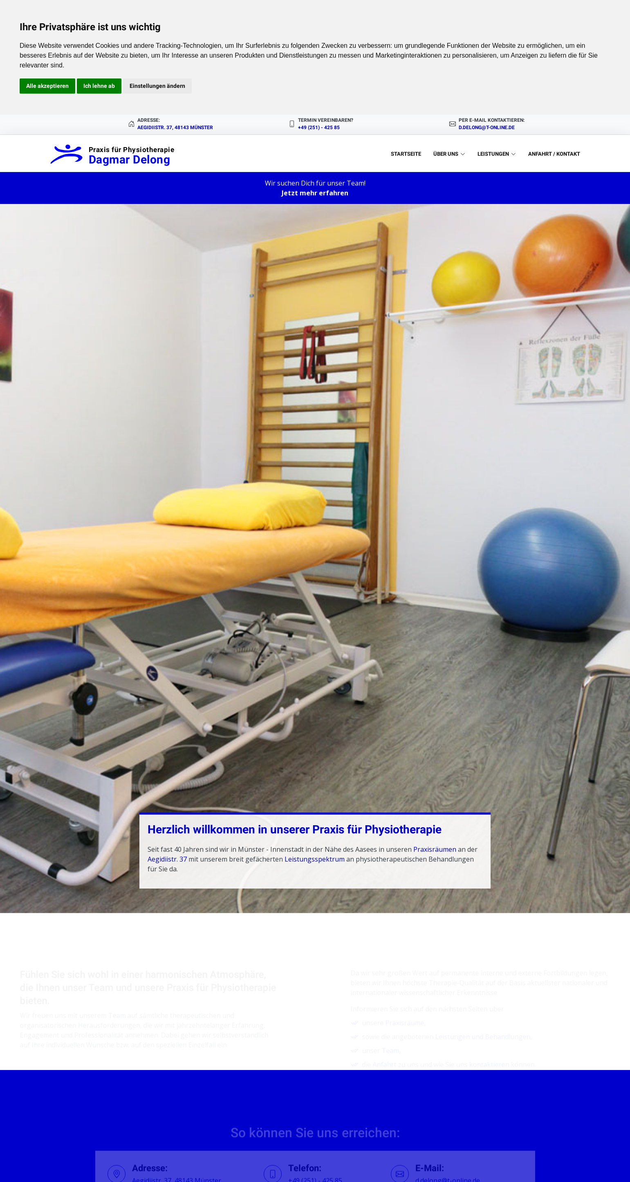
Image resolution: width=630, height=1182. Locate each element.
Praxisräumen (434, 849)
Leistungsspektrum (315, 859)
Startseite (406, 154)
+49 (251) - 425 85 (319, 127)
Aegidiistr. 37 (167, 859)
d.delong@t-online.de (487, 127)
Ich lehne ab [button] (99, 86)
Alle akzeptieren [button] (47, 86)
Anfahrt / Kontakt (554, 154)
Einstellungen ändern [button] (157, 86)
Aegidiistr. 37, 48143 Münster (175, 127)
